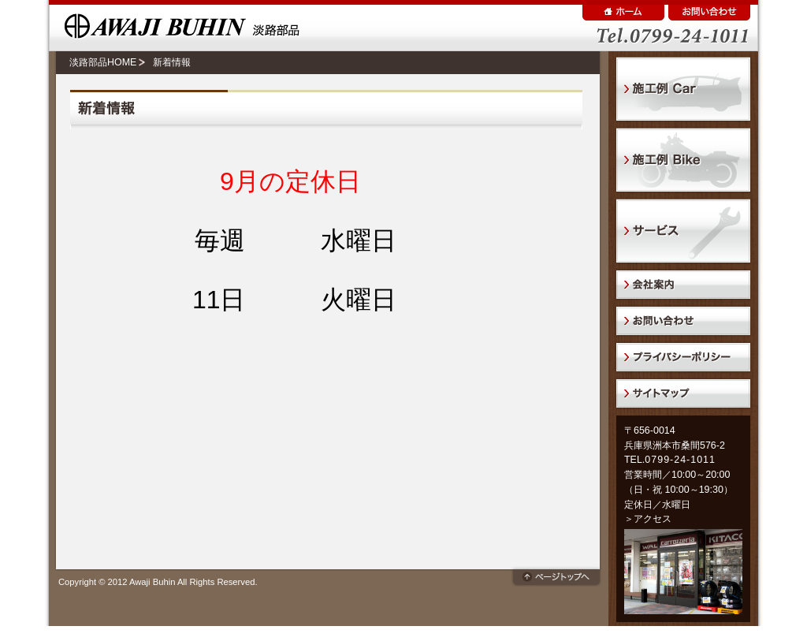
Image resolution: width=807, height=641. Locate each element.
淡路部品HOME (102, 62)
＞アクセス (647, 518)
